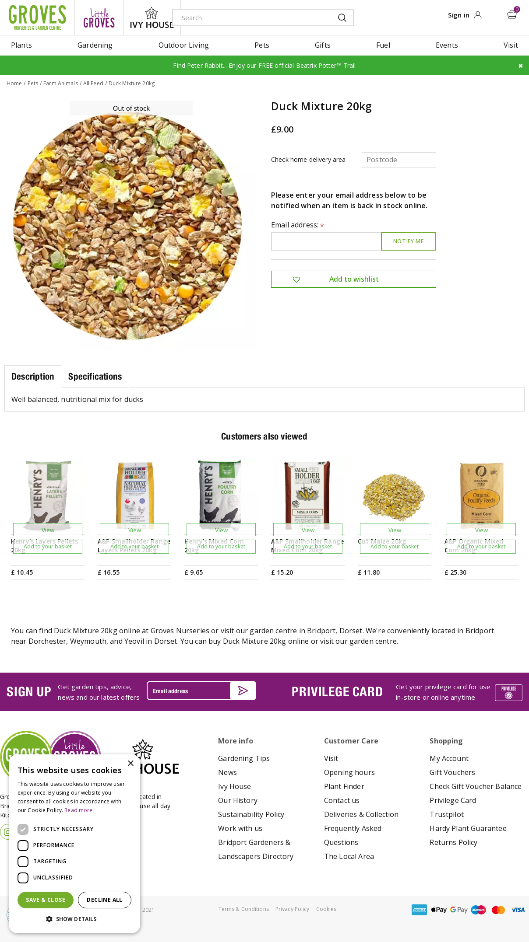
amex (419, 910)
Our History (237, 800)
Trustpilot (447, 814)
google (459, 910)
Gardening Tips (244, 758)
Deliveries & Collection (361, 814)
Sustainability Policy (251, 814)
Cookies (326, 909)
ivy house (152, 17)
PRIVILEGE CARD (337, 691)
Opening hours (349, 772)
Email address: (297, 225)
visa (518, 910)
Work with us (240, 828)
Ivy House (234, 786)
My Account (449, 758)
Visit (331, 758)
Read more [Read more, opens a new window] (78, 810)
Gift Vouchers (452, 772)
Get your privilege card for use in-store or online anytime (443, 691)
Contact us (342, 800)
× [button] (130, 764)
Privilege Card (453, 800)
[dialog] (74, 843)
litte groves (98, 17)
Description (32, 375)
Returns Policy (453, 842)
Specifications (95, 375)
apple (439, 910)
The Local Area (349, 856)
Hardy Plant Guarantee (468, 828)
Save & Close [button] (45, 900)
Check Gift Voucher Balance (476, 786)
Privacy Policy (292, 909)
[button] (74, 919)
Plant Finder (344, 786)
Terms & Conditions (244, 909)
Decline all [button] (104, 900)
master (498, 910)
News (227, 772)
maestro (478, 910)
